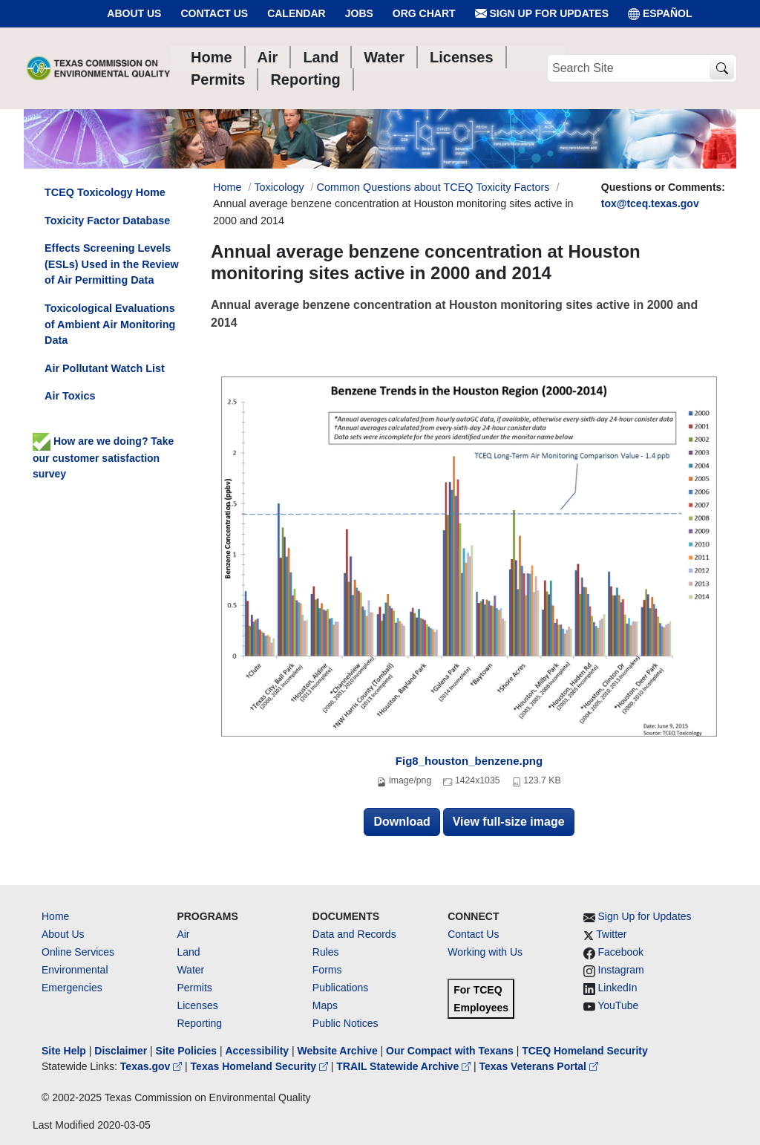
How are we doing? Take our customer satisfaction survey (103, 457)
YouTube (617, 1005)
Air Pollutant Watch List (105, 368)
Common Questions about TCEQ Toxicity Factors (433, 187)
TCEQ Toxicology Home (105, 192)
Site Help (64, 1051)
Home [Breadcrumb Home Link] (227, 187)
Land (188, 952)
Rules (325, 952)
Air (183, 934)
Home (55, 916)
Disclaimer (120, 1051)
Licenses (197, 1005)
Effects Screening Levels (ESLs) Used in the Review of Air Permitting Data (112, 264)
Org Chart (424, 13)
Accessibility (258, 1051)
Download (401, 821)
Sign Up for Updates (542, 13)
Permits (194, 988)
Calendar (296, 13)
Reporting (199, 1023)
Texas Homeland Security (261, 1066)
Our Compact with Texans (450, 1051)
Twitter (611, 934)
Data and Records (354, 934)
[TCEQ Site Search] (722, 68)
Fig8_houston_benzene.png (469, 760)
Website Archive (338, 1051)
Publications (340, 988)
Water (190, 970)
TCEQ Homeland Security (585, 1051)
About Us (134, 13)
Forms (327, 970)
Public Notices (345, 1023)
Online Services (78, 952)
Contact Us (214, 13)
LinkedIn (618, 988)
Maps (325, 1005)
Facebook (620, 952)
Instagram (621, 970)
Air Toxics (70, 396)
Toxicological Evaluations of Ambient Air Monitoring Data (110, 324)
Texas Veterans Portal (538, 1066)
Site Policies (186, 1051)
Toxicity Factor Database (107, 220)
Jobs (359, 13)
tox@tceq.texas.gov (650, 203)
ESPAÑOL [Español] (660, 13)
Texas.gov (152, 1066)
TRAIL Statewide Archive (405, 1066)
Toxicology (279, 187)
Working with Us (485, 952)
